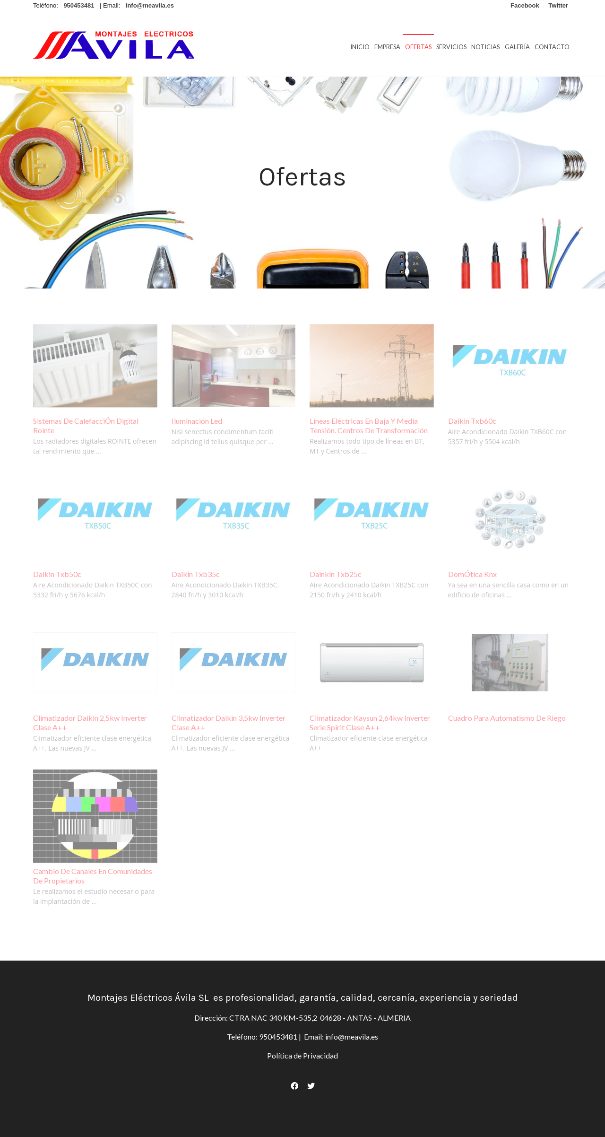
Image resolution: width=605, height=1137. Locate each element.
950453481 (278, 1036)
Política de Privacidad (302, 1055)
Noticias (485, 47)
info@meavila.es (351, 1036)
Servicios (451, 47)
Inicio (360, 47)
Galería (517, 47)
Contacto (552, 47)
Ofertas (418, 47)
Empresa (387, 47)
